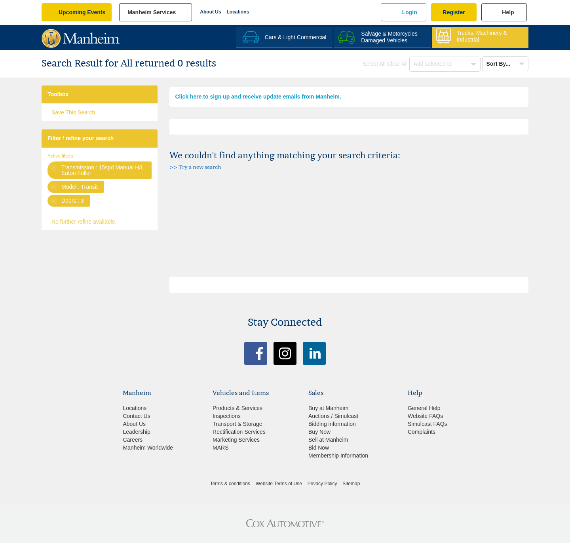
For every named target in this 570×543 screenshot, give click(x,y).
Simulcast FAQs (427, 424)
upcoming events (82, 12)
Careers (132, 440)
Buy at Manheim (328, 408)
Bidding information (332, 424)
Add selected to (433, 64)
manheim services (151, 12)
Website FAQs (425, 416)
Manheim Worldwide (148, 447)
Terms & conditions (230, 483)
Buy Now (319, 432)
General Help (424, 408)
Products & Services (237, 408)
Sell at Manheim (328, 440)
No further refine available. (83, 221)
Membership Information (338, 455)
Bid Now (318, 447)
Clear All (397, 64)
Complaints (421, 432)
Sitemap (351, 483)
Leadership (136, 432)
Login (409, 12)
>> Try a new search (195, 166)
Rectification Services (239, 432)
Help (508, 12)
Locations (238, 12)
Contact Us (136, 416)
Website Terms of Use (279, 483)
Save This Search (73, 112)
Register (454, 12)
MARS (220, 447)
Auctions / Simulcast (333, 416)
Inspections (227, 416)
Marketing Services (236, 440)
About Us (210, 12)
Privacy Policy (322, 483)
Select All (374, 64)
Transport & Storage (237, 424)
